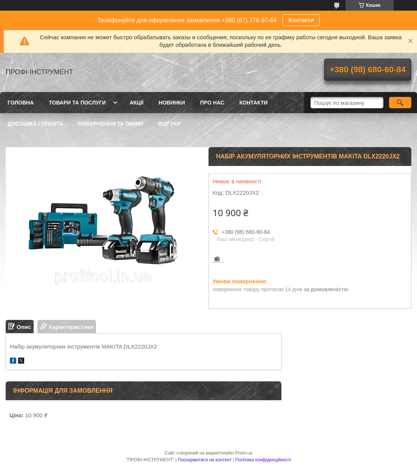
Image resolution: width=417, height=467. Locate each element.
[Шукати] (400, 102)
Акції (137, 103)
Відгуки (169, 124)
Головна (21, 103)
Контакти (301, 20)
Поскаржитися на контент (205, 459)
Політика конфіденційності (263, 459)
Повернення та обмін (110, 124)
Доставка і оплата (35, 124)
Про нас (212, 103)
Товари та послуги (77, 103)
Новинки (172, 103)
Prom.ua (243, 453)
